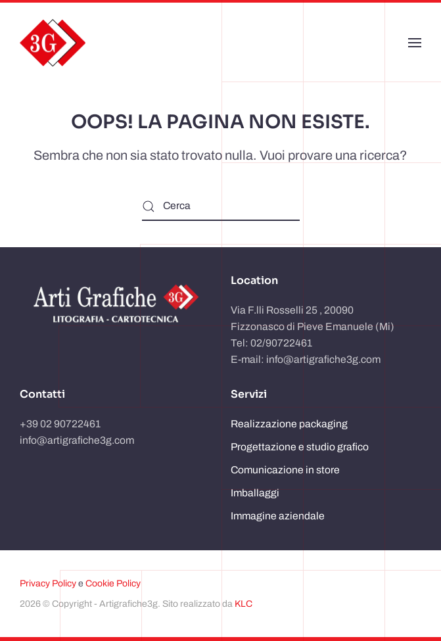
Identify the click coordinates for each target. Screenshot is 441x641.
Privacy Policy (48, 583)
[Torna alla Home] (52, 42)
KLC (243, 604)
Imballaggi (255, 492)
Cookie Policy (113, 583)
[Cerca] (221, 206)
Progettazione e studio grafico (300, 446)
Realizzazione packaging (289, 423)
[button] (414, 42)
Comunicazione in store (285, 469)
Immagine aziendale (278, 515)
